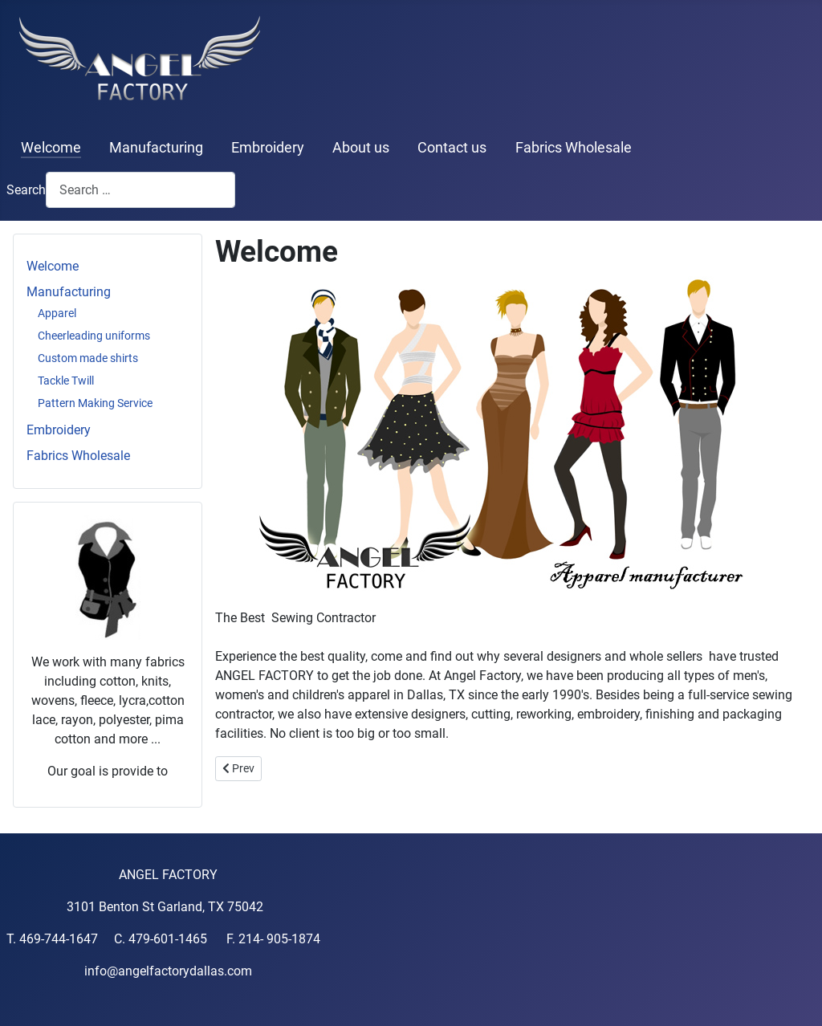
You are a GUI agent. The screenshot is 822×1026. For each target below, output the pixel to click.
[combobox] (140, 190)
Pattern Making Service (95, 403)
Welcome (51, 148)
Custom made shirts (88, 358)
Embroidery (267, 148)
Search (26, 189)
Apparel (57, 313)
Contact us (451, 148)
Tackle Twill (66, 380)
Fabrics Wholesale (573, 148)
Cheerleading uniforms (94, 335)
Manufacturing (156, 148)
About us (360, 148)
